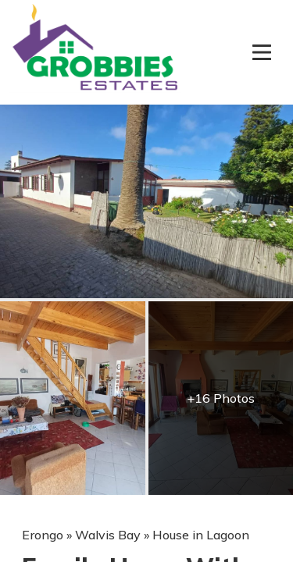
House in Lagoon (200, 534)
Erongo (42, 534)
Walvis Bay (108, 534)
